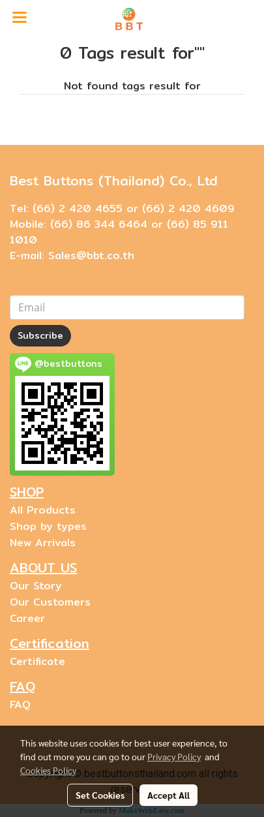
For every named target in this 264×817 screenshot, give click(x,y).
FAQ (20, 704)
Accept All (168, 795)
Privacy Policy (174, 756)
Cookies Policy (48, 770)
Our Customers (50, 602)
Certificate (37, 661)
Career (27, 618)
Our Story (36, 586)
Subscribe (40, 335)
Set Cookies (100, 795)
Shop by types (48, 526)
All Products (43, 510)
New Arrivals (43, 542)
